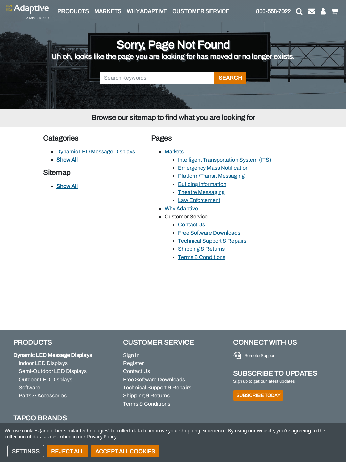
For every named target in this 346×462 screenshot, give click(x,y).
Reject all (67, 451)
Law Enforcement (199, 200)
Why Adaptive (181, 208)
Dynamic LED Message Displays (95, 151)
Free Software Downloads (209, 233)
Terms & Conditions (201, 257)
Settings (26, 451)
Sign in (131, 355)
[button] (299, 11)
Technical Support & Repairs (212, 241)
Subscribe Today (258, 395)
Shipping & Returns (201, 249)
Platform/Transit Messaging (211, 176)
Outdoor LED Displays (45, 379)
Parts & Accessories (43, 395)
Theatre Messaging (201, 192)
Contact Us (191, 224)
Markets (174, 151)
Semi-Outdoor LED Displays (53, 371)
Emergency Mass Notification (213, 168)
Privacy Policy (101, 436)
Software (29, 387)
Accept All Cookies (125, 451)
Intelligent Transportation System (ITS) (224, 160)
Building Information (202, 184)
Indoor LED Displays (43, 363)
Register (133, 363)
